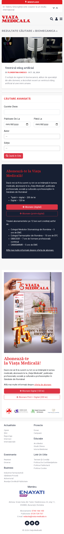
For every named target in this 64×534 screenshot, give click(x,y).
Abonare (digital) (32, 207)
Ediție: (7, 143)
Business (8, 467)
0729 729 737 (37, 513)
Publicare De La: (12, 118)
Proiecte (38, 425)
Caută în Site (13, 155)
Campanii (38, 433)
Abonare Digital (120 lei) (32, 391)
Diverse (7, 462)
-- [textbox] (6, 136)
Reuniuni (7, 459)
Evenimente (10, 454)
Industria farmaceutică (13, 473)
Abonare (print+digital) (32, 213)
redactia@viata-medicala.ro (35, 516)
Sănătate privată (11, 475)
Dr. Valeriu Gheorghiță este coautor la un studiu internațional (24, 8)
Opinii (6, 430)
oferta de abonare (42, 385)
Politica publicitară (42, 465)
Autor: (7, 131)
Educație (38, 438)
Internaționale (9, 442)
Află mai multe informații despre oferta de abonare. (30, 250)
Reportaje (8, 436)
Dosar (36, 430)
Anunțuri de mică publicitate (16, 481)
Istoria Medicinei (41, 449)
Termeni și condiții (41, 459)
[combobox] (32, 136)
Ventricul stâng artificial (19, 67)
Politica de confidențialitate (45, 462)
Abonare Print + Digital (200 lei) (32, 397)
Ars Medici (38, 443)
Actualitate (10, 425)
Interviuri (7, 439)
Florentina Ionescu (17, 72)
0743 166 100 (38, 511)
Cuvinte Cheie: (11, 106)
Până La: (38, 118)
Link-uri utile (40, 454)
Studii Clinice (39, 446)
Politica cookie (40, 468)
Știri (5, 433)
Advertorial (8, 478)
